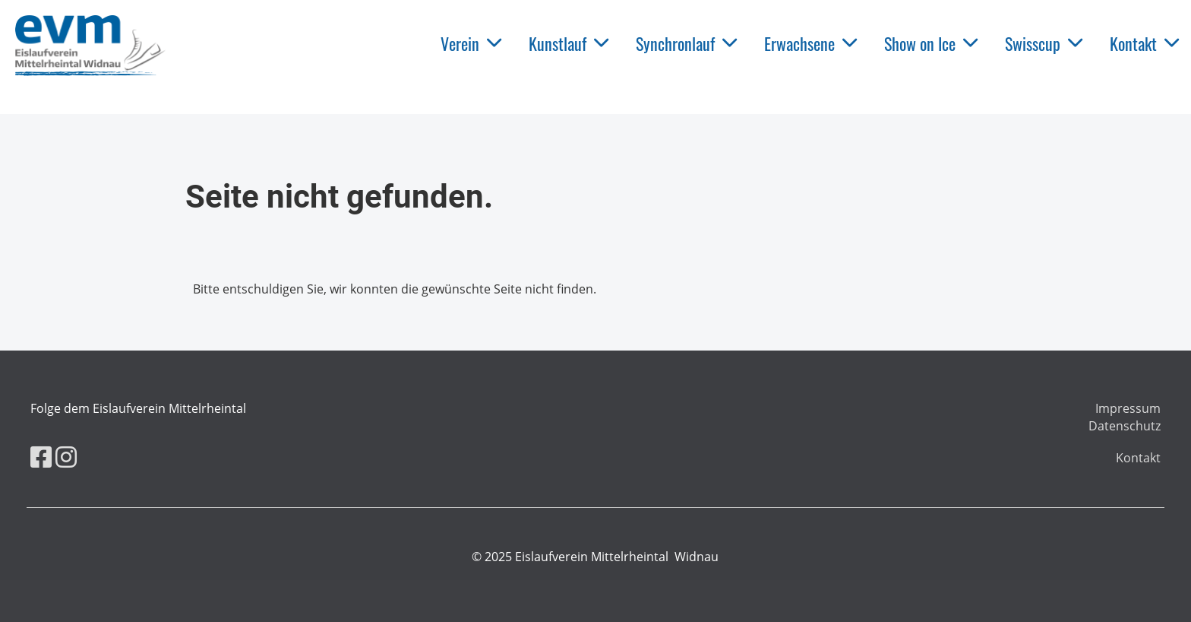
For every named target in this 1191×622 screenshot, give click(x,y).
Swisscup (1043, 43)
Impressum (1128, 408)
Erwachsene (810, 43)
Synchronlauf (686, 43)
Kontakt (1144, 43)
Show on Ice (931, 43)
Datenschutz (1124, 425)
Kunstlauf (568, 43)
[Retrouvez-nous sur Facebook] (41, 456)
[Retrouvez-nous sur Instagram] (66, 456)
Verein (471, 43)
